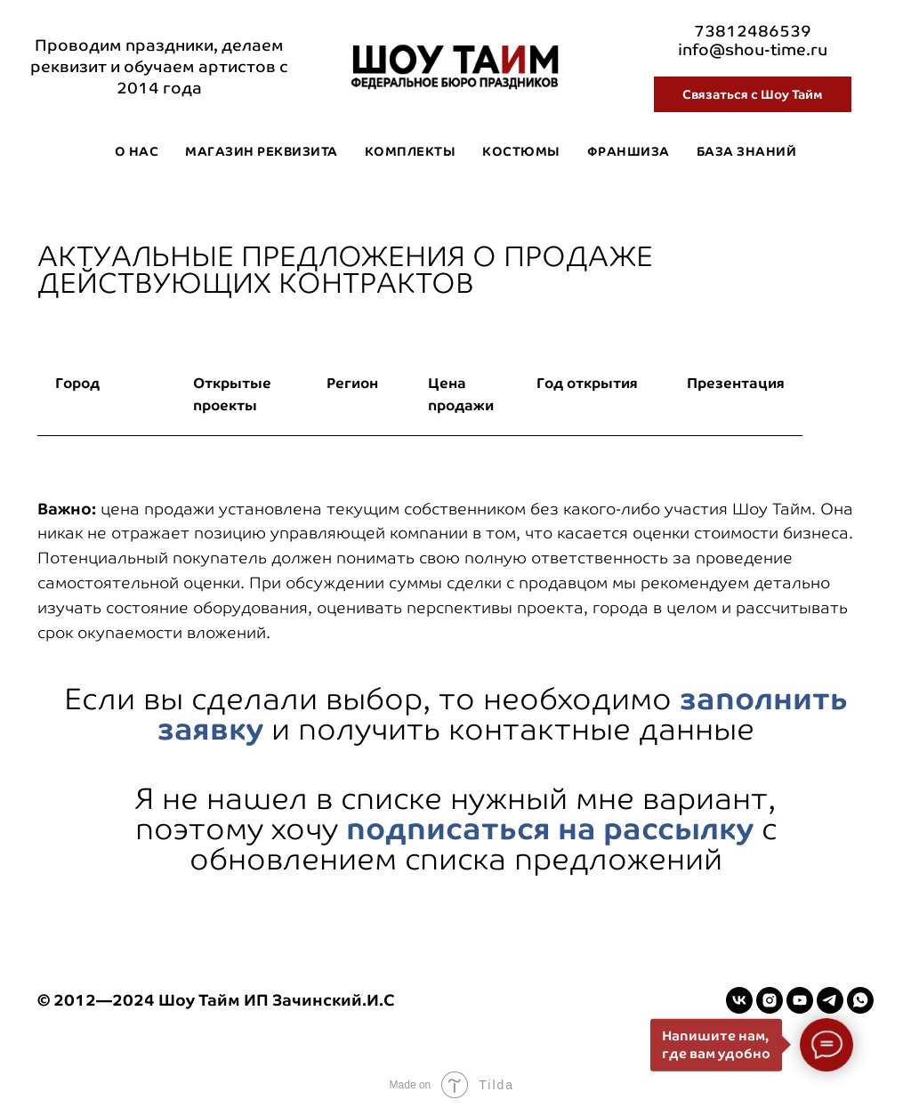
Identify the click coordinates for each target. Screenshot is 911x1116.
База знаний (747, 151)
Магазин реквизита (261, 151)
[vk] (739, 1000)
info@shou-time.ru (752, 49)
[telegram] (830, 1000)
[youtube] (799, 1000)
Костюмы (521, 151)
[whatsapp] (860, 1000)
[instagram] (769, 1000)
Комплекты (410, 151)
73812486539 (752, 30)
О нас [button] (137, 151)
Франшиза (628, 151)
